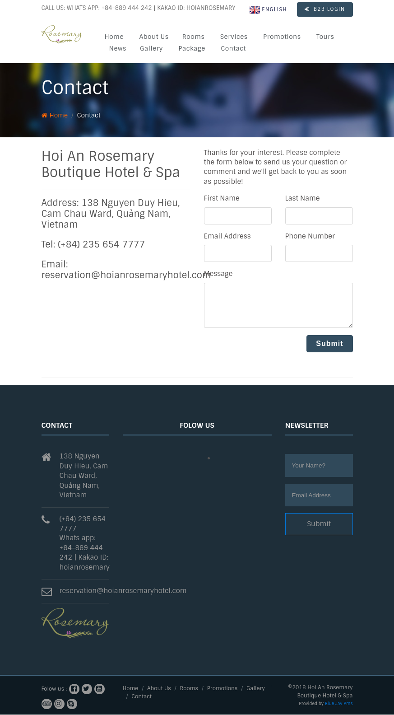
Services (234, 37)
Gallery (151, 48)
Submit (319, 523)
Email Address (227, 236)
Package (191, 48)
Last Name (302, 198)
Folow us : (54, 688)
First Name (222, 198)
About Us (153, 37)
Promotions (282, 37)
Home (114, 37)
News (117, 48)
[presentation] (272, 352)
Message (218, 273)
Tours (325, 37)
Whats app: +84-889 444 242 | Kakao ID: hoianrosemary (85, 552)
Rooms (193, 37)
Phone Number (310, 236)
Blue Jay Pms (339, 703)
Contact (233, 48)
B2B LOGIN (325, 9)
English (268, 10)
